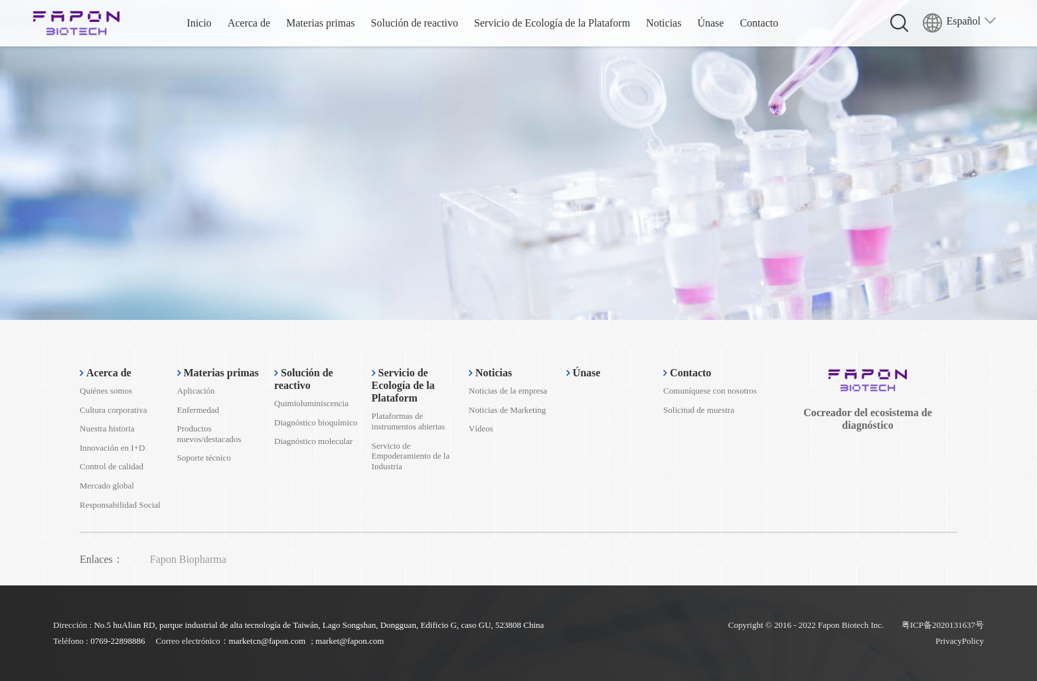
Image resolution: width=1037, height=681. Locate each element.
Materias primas (320, 23)
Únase (710, 23)
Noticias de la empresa (508, 391)
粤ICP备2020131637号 (943, 625)
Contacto (759, 23)
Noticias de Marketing (507, 410)
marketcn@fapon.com (267, 641)
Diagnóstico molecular (313, 441)
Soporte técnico (204, 458)
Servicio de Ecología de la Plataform (552, 23)
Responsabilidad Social (120, 505)
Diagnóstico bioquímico (315, 422)
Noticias (663, 23)
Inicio (199, 23)
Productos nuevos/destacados (209, 433)
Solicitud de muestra (698, 410)
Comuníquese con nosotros (710, 391)
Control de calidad (111, 466)
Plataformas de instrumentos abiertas (408, 421)
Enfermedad (198, 410)
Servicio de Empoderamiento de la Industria (411, 456)
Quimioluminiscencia (311, 403)
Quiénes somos (106, 391)
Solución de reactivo (415, 23)
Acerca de (249, 23)
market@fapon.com (349, 641)
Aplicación (196, 391)
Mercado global (107, 486)
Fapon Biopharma (188, 559)
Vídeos (481, 428)
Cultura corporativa (113, 410)
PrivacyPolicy (959, 641)
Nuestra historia (107, 428)
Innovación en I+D (112, 448)
